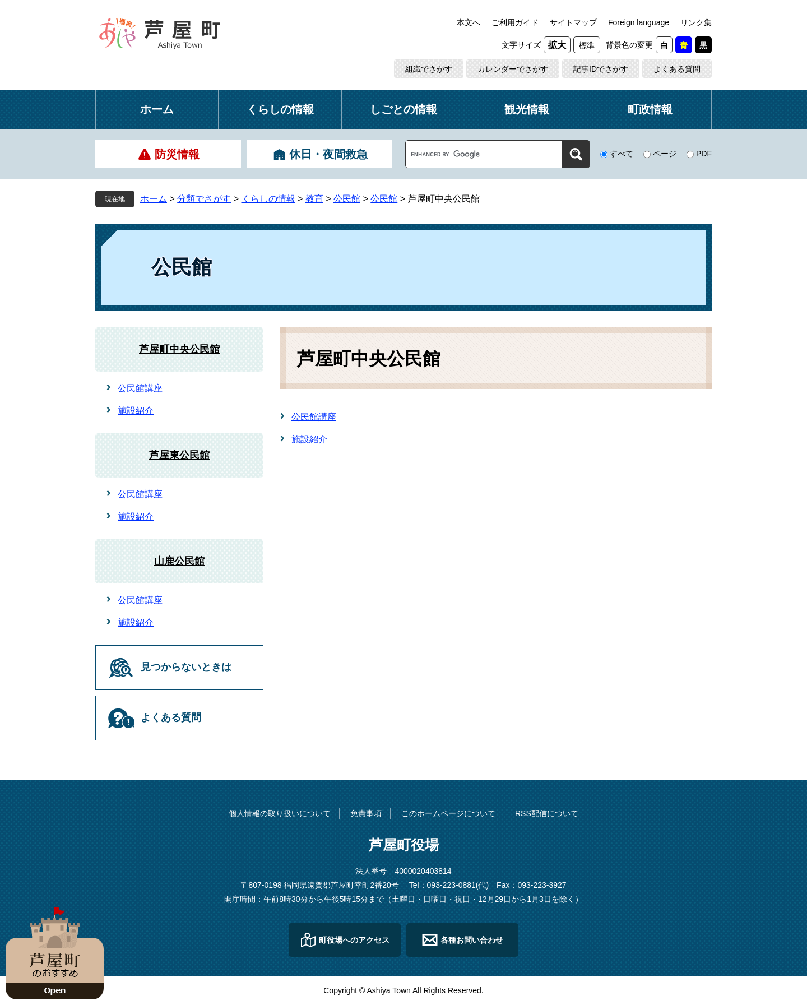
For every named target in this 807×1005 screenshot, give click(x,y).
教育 (314, 198)
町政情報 (650, 109)
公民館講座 (313, 417)
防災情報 (177, 154)
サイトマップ (573, 22)
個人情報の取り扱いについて (280, 813)
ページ (664, 153)
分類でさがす (204, 198)
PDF (704, 153)
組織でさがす (428, 68)
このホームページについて (448, 813)
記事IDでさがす (600, 68)
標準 (587, 45)
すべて (621, 153)
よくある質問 (677, 68)
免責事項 (366, 813)
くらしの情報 (280, 109)
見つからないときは (186, 667)
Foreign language (638, 22)
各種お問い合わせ (471, 939)
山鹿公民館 (179, 561)
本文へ (468, 22)
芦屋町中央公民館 (179, 349)
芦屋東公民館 (179, 455)
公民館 (346, 198)
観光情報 (526, 109)
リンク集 (696, 22)
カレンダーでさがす (512, 68)
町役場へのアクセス (354, 939)
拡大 (557, 45)
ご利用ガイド (515, 22)
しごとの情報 (403, 109)
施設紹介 (309, 439)
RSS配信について (546, 813)
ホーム (157, 109)
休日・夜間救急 (328, 154)
